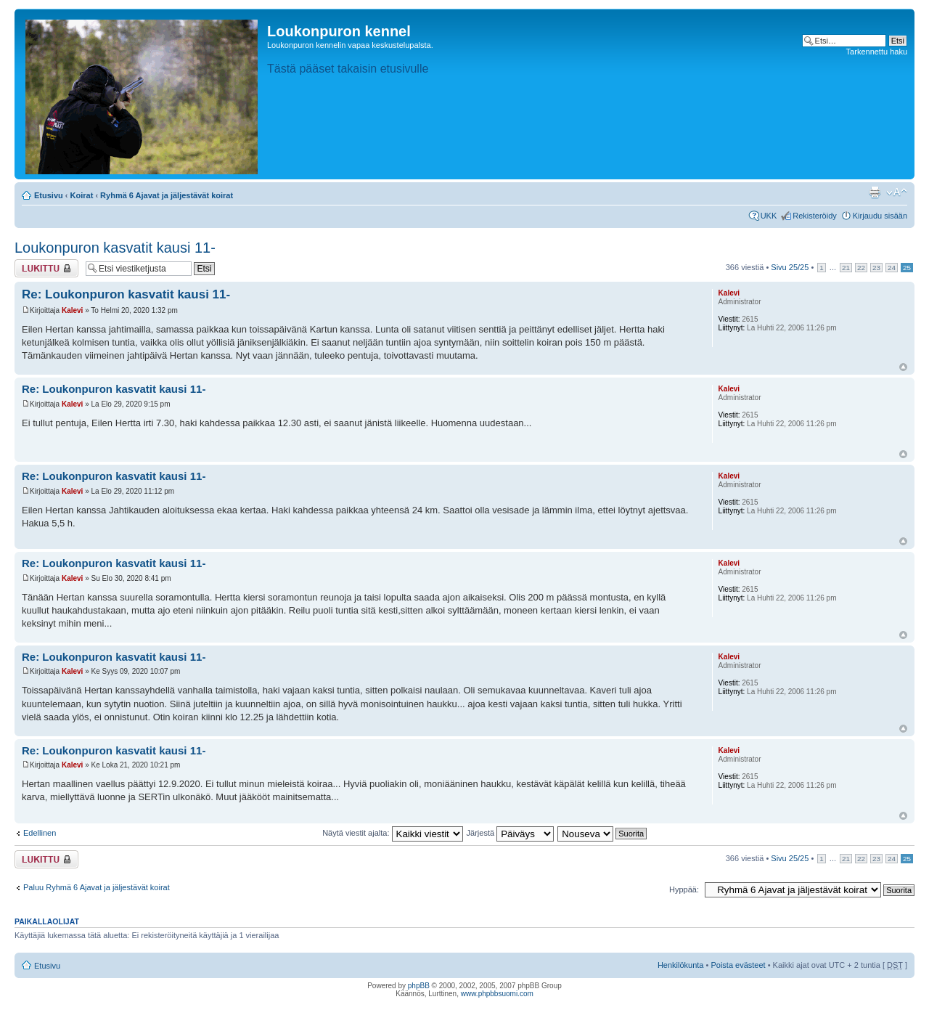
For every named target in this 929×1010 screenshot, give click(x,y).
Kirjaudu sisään (880, 215)
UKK (769, 215)
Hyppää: (684, 889)
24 (892, 268)
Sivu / (790, 267)
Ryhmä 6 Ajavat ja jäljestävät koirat (166, 195)
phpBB (419, 986)
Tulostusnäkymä (875, 192)
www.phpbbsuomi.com (497, 994)
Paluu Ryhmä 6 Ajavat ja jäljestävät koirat (96, 887)
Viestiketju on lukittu (46, 268)
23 (876, 268)
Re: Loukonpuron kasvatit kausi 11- (126, 294)
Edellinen (39, 832)
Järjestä (510, 832)
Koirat (82, 195)
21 (846, 268)
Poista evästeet (738, 965)
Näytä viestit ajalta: (392, 832)
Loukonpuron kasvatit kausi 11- (115, 248)
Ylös (903, 367)
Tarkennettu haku (876, 51)
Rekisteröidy (815, 215)
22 (861, 268)
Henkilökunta (681, 965)
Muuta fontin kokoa (896, 192)
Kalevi (72, 310)
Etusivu (48, 195)
